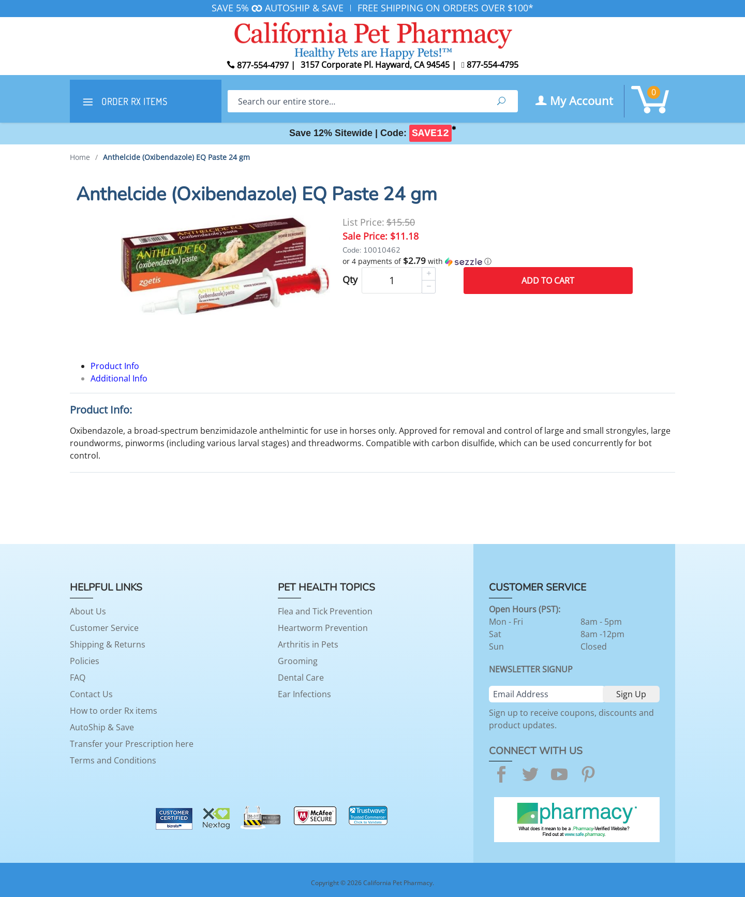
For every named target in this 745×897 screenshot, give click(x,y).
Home (80, 157)
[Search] (356, 101)
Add (548, 280)
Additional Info (119, 378)
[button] (487, 261)
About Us (88, 611)
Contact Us (91, 694)
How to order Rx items (113, 710)
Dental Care (301, 677)
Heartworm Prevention (323, 628)
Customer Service (104, 628)
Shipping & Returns (107, 644)
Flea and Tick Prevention (325, 611)
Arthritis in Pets (308, 644)
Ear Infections (304, 694)
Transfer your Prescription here (131, 743)
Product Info (115, 366)
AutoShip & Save (102, 727)
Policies (84, 661)
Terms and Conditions (113, 760)
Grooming (298, 661)
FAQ (77, 677)
